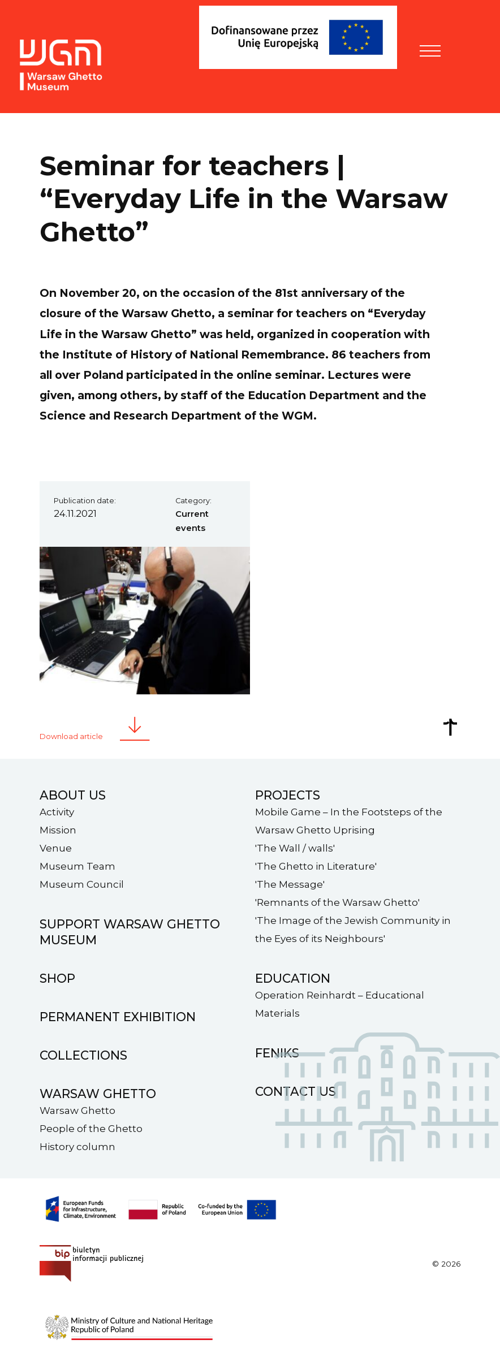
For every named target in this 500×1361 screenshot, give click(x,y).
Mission (58, 830)
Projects (287, 795)
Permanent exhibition (118, 1016)
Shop (57, 978)
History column (77, 1146)
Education (292, 978)
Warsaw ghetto (98, 1093)
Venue (56, 848)
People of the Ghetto (91, 1128)
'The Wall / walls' (295, 848)
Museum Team (77, 866)
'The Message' (290, 884)
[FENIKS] (303, 54)
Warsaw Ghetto (77, 1110)
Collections (83, 1055)
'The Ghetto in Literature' (316, 866)
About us (73, 795)
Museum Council (82, 884)
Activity (57, 812)
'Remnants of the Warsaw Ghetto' (337, 902)
